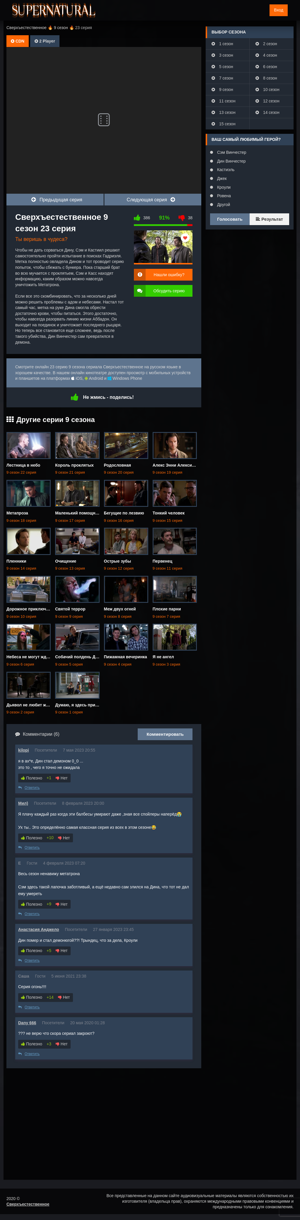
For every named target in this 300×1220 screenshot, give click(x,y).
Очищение (65, 561)
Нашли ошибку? (169, 274)
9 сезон (222, 89)
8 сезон (266, 78)
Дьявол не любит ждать (30, 705)
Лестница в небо (23, 465)
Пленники (16, 561)
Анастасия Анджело (38, 929)
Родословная (117, 465)
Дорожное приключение (31, 609)
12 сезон (267, 101)
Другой (223, 204)
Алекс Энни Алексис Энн (178, 465)
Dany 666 (27, 1022)
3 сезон (222, 55)
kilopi (23, 750)
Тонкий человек (169, 513)
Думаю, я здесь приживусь (82, 705)
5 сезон (222, 66)
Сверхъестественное (28, 1204)
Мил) (23, 803)
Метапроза (17, 513)
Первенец (162, 561)
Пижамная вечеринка (125, 656)
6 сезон (266, 66)
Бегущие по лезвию (124, 513)
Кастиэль (225, 169)
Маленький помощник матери (85, 513)
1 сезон (222, 43)
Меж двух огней (120, 609)
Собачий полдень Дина (79, 656)
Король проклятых (74, 465)
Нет (62, 778)
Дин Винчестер (231, 161)
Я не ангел (163, 656)
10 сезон (267, 89)
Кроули (223, 187)
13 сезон (224, 112)
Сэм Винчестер (231, 152)
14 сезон (267, 112)
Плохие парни (167, 609)
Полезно (31, 778)
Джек (221, 178)
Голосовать (229, 219)
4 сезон (266, 55)
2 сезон (266, 43)
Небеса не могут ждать (29, 656)
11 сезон (224, 101)
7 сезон (222, 78)
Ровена (223, 195)
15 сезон (224, 124)
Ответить (29, 788)
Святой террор (70, 609)
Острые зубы (117, 561)
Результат (269, 219)
